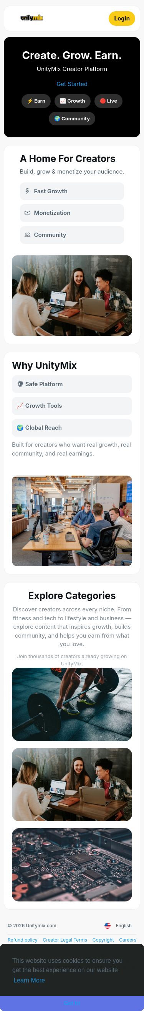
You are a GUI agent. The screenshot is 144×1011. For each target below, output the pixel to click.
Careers (127, 940)
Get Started (72, 84)
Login (122, 18)
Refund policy (23, 940)
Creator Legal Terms (65, 940)
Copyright (103, 940)
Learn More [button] (29, 980)
